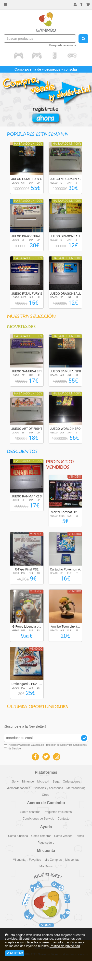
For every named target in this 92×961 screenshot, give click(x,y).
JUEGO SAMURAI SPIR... (28, 371)
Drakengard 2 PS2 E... (27, 684)
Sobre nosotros (30, 812)
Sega (56, 781)
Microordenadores (18, 788)
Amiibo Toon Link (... (65, 626)
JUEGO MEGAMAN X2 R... (68, 179)
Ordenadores (71, 781)
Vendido (75, 476)
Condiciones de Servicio (38, 818)
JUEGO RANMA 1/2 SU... (28, 496)
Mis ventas (72, 859)
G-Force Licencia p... (26, 626)
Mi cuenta (19, 859)
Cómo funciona (18, 836)
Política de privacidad (65, 946)
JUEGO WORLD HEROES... (68, 428)
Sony (15, 781)
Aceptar (14, 953)
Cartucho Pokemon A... (66, 569)
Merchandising (76, 788)
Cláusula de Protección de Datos (49, 745)
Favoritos (35, 859)
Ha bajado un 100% (28, 143)
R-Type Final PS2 (27, 569)
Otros (45, 795)
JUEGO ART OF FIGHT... (27, 428)
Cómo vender (63, 836)
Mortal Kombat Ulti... (65, 512)
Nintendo (28, 781)
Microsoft (43, 781)
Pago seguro (46, 842)
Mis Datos (46, 866)
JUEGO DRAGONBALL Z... (29, 236)
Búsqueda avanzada (62, 45)
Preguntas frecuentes (58, 812)
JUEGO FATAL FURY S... (28, 179)
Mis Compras (53, 859)
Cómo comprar (41, 836)
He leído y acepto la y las (45, 747)
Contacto (63, 818)
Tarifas (79, 836)
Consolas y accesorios (48, 788)
